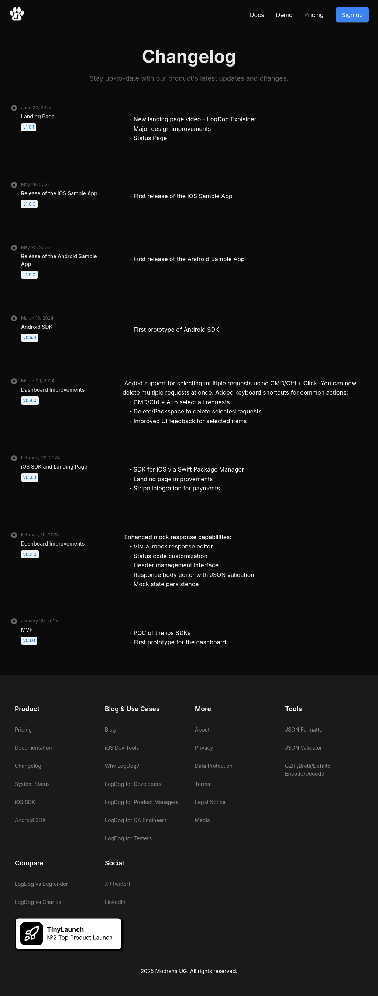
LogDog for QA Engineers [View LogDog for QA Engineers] (136, 820)
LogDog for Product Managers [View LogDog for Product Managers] (142, 802)
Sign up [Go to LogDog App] (352, 14)
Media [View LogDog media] (202, 820)
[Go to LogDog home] (16, 19)
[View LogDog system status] (54, 784)
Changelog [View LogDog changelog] (28, 766)
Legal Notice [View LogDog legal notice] (210, 802)
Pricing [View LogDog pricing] (314, 14)
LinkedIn (115, 902)
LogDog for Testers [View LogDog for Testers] (128, 838)
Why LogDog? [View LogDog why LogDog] (122, 766)
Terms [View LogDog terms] (202, 784)
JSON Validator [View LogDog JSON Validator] (303, 748)
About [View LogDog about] (202, 729)
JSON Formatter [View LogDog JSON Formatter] (304, 729)
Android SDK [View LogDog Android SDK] (30, 820)
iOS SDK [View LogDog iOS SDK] (25, 802)
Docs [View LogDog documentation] (257, 14)
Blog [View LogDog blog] (110, 729)
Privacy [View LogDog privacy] (204, 748)
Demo (284, 14)
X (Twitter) (117, 884)
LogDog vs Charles (38, 902)
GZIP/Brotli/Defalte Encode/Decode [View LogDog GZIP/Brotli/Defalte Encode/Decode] (307, 770)
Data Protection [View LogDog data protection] (214, 766)
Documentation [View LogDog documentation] (33, 748)
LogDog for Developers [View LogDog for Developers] (133, 784)
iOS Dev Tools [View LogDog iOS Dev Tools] (122, 748)
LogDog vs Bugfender (41, 884)
